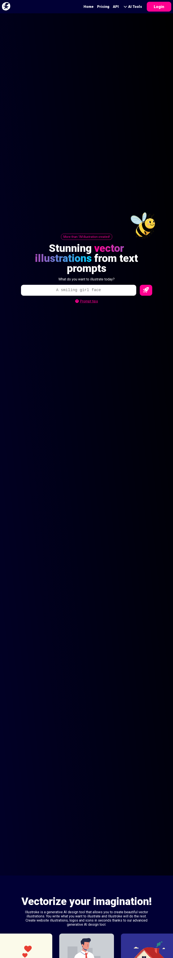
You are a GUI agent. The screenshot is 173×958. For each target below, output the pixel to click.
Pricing (103, 7)
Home (89, 7)
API (116, 7)
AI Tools (133, 7)
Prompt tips (86, 301)
